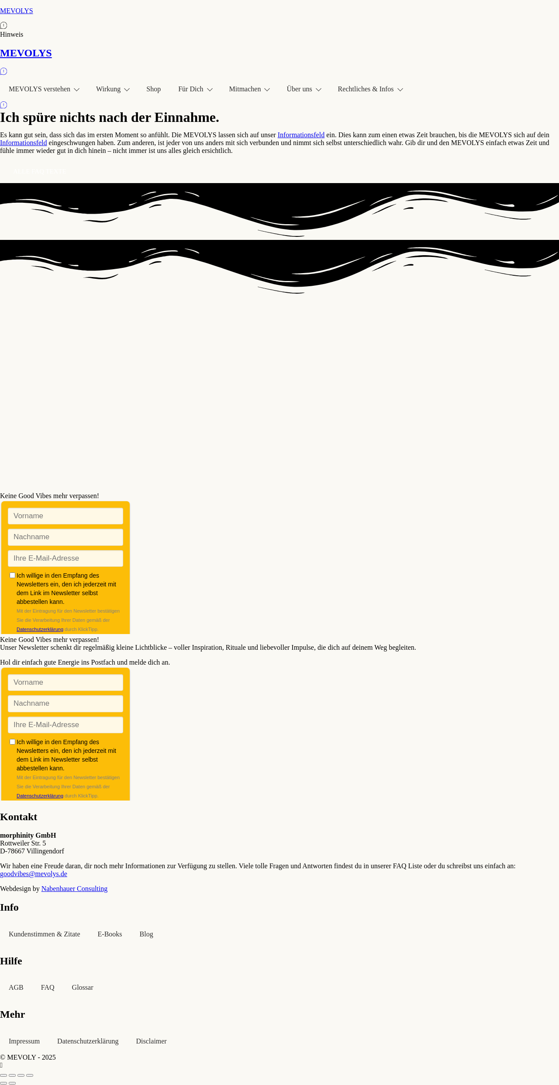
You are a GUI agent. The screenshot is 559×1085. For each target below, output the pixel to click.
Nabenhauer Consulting (74, 888)
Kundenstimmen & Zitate (44, 934)
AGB (16, 987)
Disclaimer (151, 1041)
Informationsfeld (301, 135)
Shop (153, 89)
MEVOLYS (16, 10)
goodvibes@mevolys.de (33, 873)
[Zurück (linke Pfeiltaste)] (3, 1083)
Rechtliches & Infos (370, 89)
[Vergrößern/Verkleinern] (3, 1075)
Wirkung (112, 89)
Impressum (24, 1041)
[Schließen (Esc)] (29, 1075)
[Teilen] (20, 1075)
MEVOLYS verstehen (44, 89)
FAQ (48, 987)
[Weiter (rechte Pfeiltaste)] (12, 1083)
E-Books (110, 934)
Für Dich (194, 89)
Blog (146, 934)
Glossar (82, 987)
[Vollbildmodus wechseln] (12, 1075)
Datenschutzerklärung (87, 1041)
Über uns (303, 89)
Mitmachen (249, 89)
